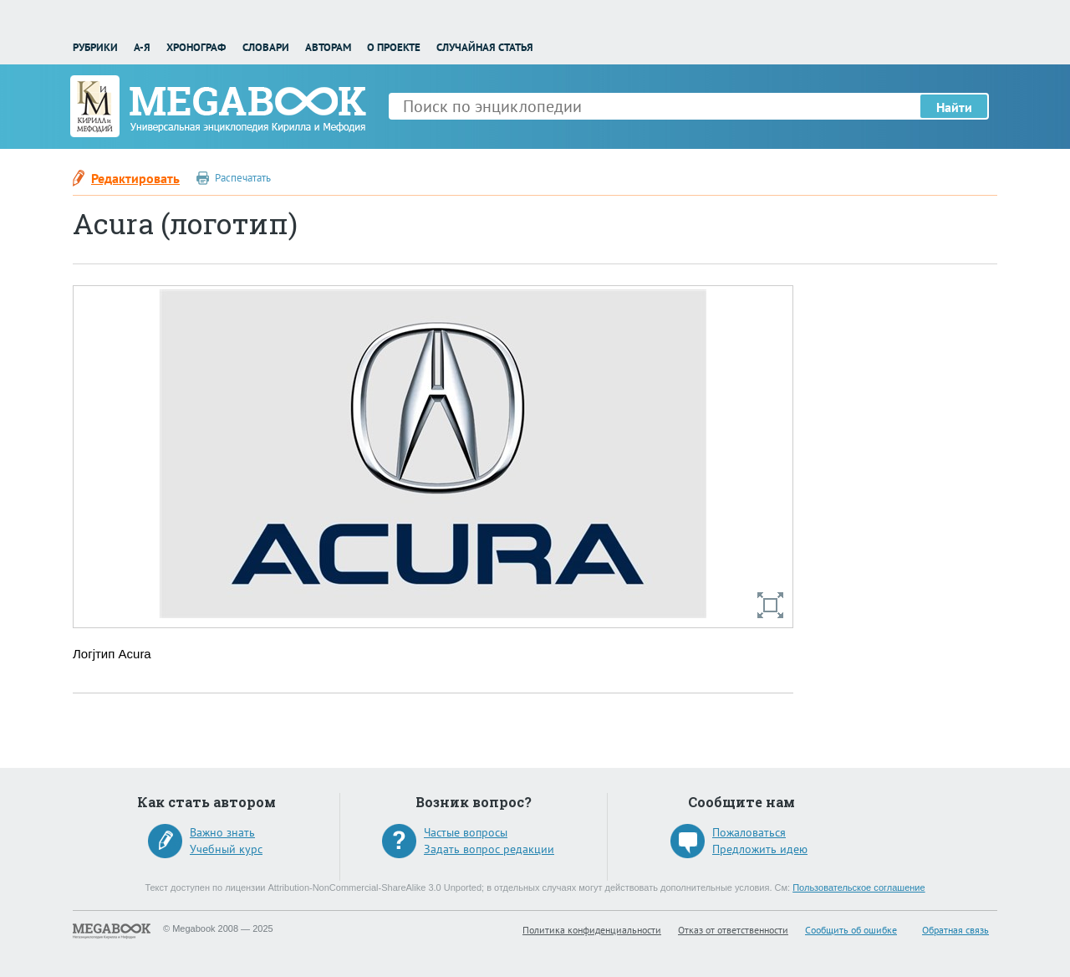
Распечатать (243, 178)
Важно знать (222, 832)
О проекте (393, 47)
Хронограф (196, 47)
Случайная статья (484, 47)
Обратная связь (955, 929)
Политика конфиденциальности (591, 929)
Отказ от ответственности (733, 929)
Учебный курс (226, 849)
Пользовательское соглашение (858, 887)
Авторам (328, 47)
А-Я (142, 47)
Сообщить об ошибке (851, 929)
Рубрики (95, 47)
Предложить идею (760, 849)
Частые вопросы (465, 832)
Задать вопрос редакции (489, 849)
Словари (265, 47)
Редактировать (135, 178)
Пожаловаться (749, 832)
